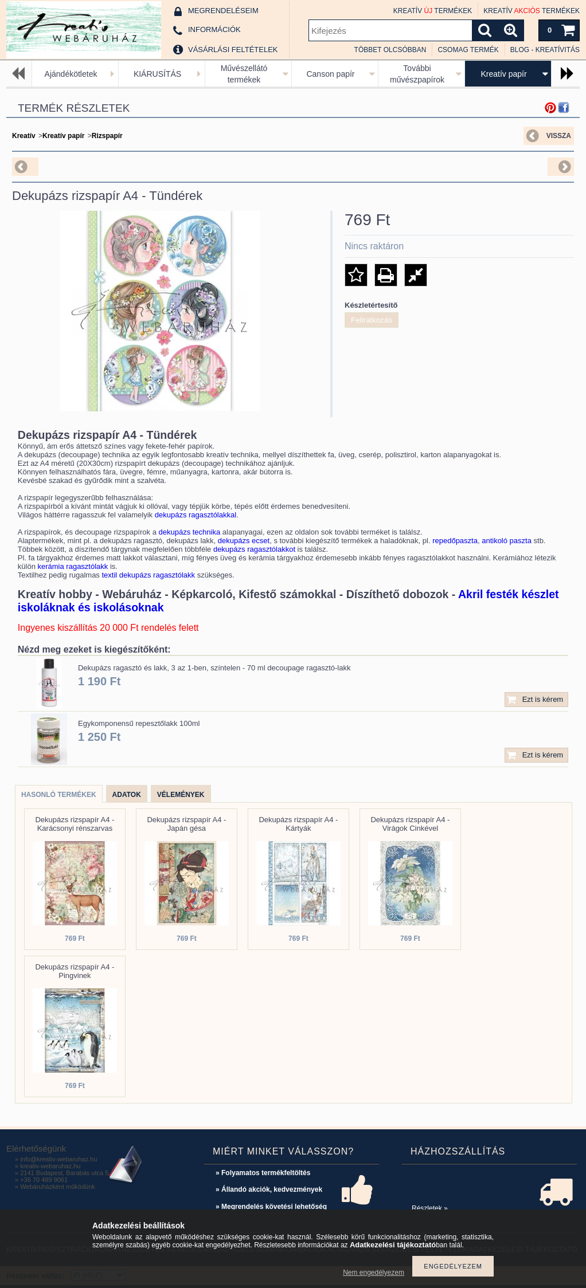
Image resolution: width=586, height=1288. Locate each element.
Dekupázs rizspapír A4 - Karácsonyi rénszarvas (74, 824)
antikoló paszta (507, 540)
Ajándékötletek (71, 73)
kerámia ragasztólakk (73, 566)
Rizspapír (107, 136)
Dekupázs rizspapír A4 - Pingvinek (74, 971)
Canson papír (330, 73)
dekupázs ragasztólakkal (195, 515)
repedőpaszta (455, 540)
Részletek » (430, 1208)
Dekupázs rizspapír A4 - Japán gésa (186, 824)
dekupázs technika (190, 532)
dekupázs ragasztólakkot (254, 549)
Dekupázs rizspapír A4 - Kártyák (298, 824)
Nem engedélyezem (373, 1273)
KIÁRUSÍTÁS (157, 73)
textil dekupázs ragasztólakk (149, 575)
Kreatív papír (503, 73)
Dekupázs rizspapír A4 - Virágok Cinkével (410, 824)
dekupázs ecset (243, 540)
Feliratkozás (371, 320)
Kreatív (24, 136)
